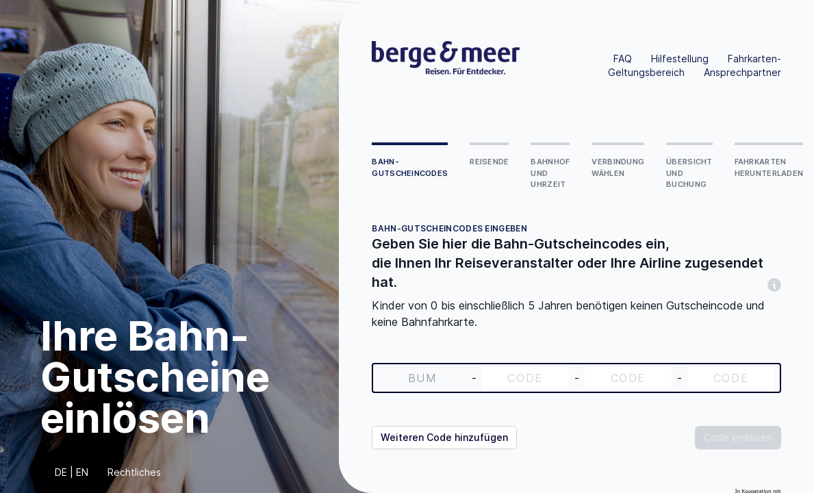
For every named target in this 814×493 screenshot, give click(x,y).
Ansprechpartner (742, 72)
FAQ (622, 58)
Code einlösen (738, 437)
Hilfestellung (680, 58)
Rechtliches (134, 472)
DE (61, 472)
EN (82, 472)
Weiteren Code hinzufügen (444, 437)
